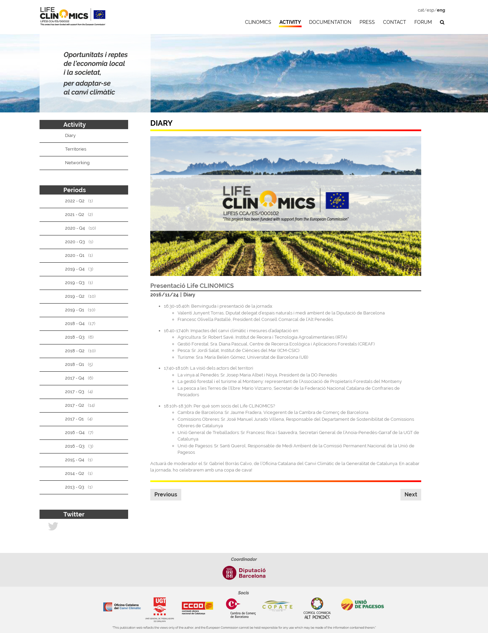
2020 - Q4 (75, 228)
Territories (75, 149)
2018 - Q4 (75, 323)
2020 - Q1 (75, 255)
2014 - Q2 (74, 473)
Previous (165, 494)
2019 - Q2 (75, 296)
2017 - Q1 (74, 418)
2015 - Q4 (74, 459)
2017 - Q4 (74, 378)
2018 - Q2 (75, 350)
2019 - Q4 (75, 269)
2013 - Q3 (74, 487)
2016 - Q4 (75, 432)
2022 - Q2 (75, 200)
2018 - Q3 (75, 337)
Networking (77, 162)
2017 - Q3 (74, 391)
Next (411, 494)
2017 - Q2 (74, 405)
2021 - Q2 (74, 214)
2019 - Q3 (75, 282)
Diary (189, 294)
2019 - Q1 (74, 309)
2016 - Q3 (75, 446)
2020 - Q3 (75, 241)
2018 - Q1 (74, 364)
